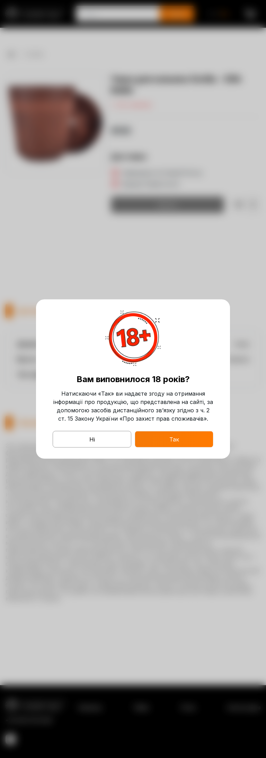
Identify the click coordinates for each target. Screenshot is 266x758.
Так (174, 439)
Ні (92, 439)
